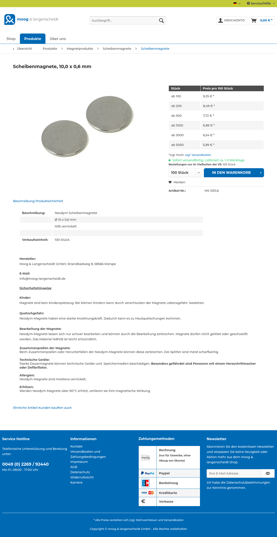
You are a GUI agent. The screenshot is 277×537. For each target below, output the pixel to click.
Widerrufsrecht (82, 477)
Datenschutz (80, 472)
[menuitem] (128, 22)
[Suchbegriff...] (128, 20)
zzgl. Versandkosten (198, 155)
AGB (73, 467)
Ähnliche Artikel (25, 408)
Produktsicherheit (49, 201)
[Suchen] (161, 20)
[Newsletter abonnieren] (268, 473)
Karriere (76, 482)
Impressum (79, 462)
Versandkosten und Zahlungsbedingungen (88, 454)
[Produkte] (32, 39)
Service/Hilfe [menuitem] (259, 3)
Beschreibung (24, 201)
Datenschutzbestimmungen (248, 482)
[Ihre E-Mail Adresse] (234, 473)
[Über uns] (57, 39)
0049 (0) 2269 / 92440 (25, 464)
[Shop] (11, 39)
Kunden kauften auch (55, 408)
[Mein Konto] (231, 20)
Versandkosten (174, 520)
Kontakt (76, 446)
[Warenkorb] (262, 20)
